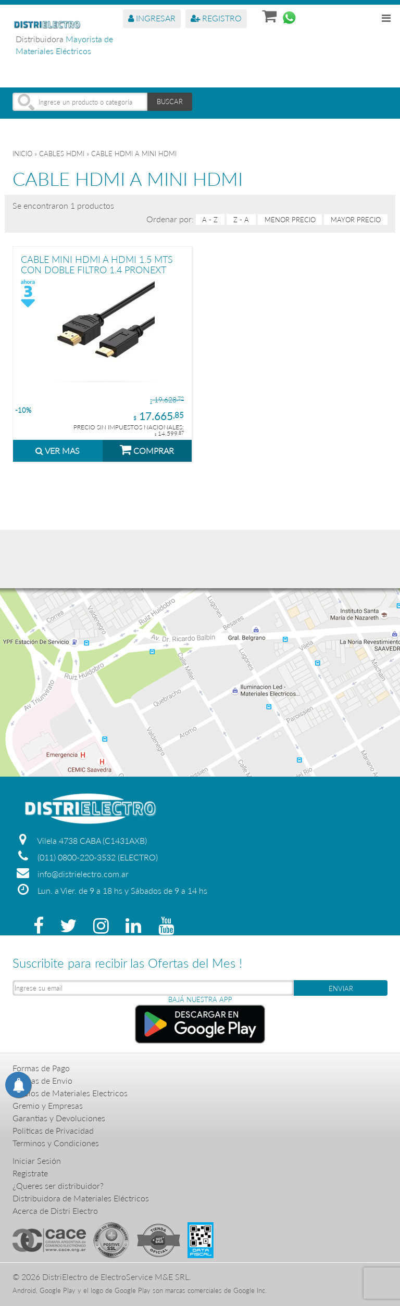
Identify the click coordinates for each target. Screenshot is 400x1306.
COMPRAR (147, 449)
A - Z (210, 219)
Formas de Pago (41, 1068)
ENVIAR (341, 988)
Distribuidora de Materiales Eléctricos (80, 1198)
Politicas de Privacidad (53, 1130)
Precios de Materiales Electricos (70, 1093)
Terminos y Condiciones (55, 1143)
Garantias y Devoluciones (58, 1118)
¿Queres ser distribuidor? (58, 1185)
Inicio (22, 153)
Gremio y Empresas (47, 1105)
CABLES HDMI (61, 153)
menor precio (290, 219)
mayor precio (356, 219)
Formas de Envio (42, 1080)
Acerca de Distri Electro (55, 1210)
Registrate (30, 1173)
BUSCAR (170, 101)
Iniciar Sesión (36, 1160)
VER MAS (57, 450)
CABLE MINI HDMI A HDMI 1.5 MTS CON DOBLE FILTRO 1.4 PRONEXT (97, 264)
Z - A (241, 219)
